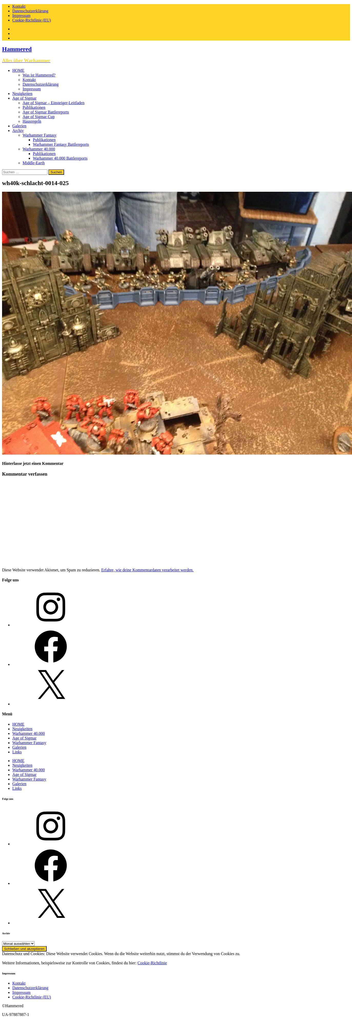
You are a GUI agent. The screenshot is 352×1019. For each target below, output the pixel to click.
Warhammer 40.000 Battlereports (60, 158)
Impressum (21, 15)
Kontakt (19, 6)
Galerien (19, 126)
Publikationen (34, 107)
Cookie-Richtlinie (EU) (31, 20)
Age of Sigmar (24, 98)
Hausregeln (32, 121)
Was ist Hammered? (39, 75)
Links (17, 752)
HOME (18, 70)
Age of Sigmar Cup (39, 116)
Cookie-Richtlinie (152, 963)
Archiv (18, 130)
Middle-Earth (34, 163)
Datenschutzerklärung (30, 11)
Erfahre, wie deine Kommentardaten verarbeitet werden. (147, 570)
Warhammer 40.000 (39, 149)
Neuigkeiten (22, 93)
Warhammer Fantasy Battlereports (61, 144)
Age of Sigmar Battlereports (46, 112)
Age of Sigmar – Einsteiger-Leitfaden (53, 103)
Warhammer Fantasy (39, 135)
